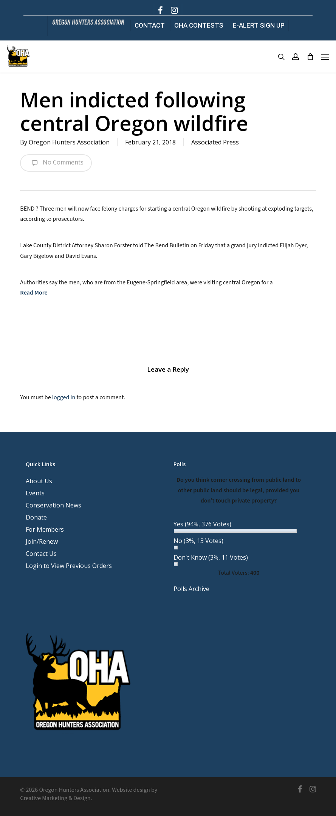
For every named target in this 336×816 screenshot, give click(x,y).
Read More (33, 293)
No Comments (56, 163)
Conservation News (53, 505)
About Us (39, 481)
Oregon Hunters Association (69, 142)
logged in (63, 397)
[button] (325, 57)
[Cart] (310, 56)
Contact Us (41, 553)
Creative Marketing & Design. (56, 798)
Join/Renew (42, 541)
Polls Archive (191, 589)
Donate (36, 517)
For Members (45, 529)
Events (35, 493)
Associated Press (215, 142)
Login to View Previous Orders (69, 566)
